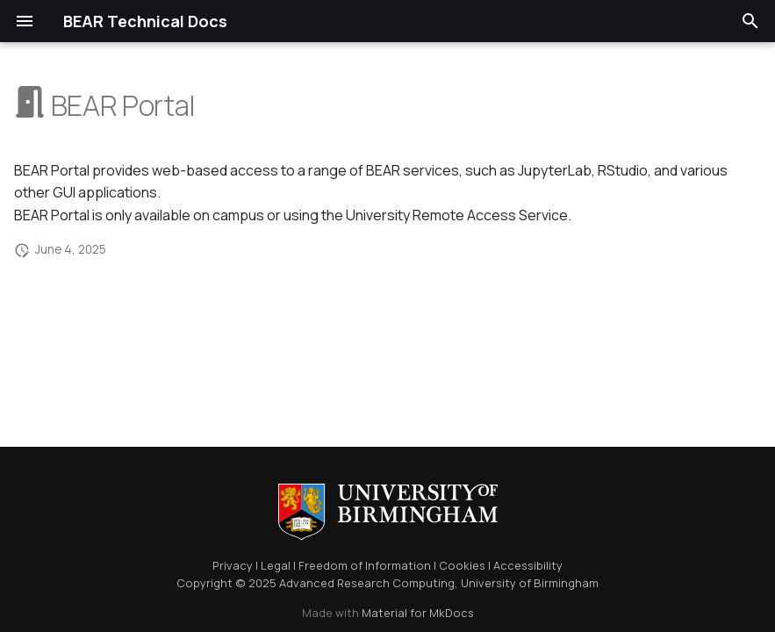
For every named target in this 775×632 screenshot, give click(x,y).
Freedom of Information (364, 565)
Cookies (462, 565)
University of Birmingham (530, 583)
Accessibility (528, 565)
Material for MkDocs (418, 613)
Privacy (232, 565)
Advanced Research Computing (367, 583)
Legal (276, 565)
